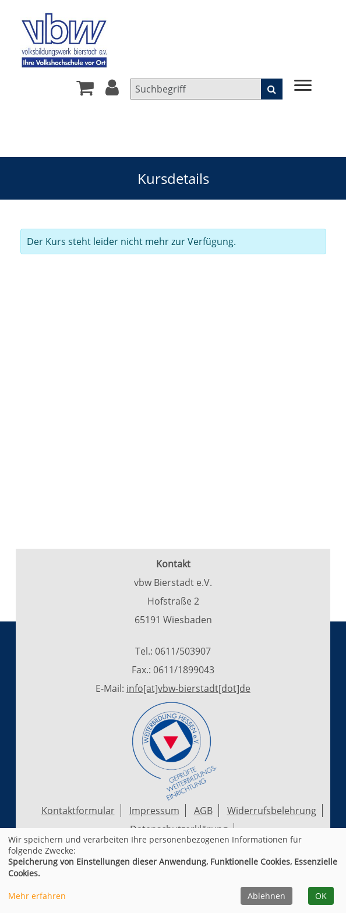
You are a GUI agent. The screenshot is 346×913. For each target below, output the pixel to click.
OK (321, 895)
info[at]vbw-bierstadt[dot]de (188, 688)
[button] (112, 90)
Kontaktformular (78, 810)
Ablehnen (266, 895)
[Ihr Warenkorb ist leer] (85, 90)
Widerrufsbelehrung (271, 810)
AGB (203, 810)
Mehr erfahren (37, 895)
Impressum (154, 810)
